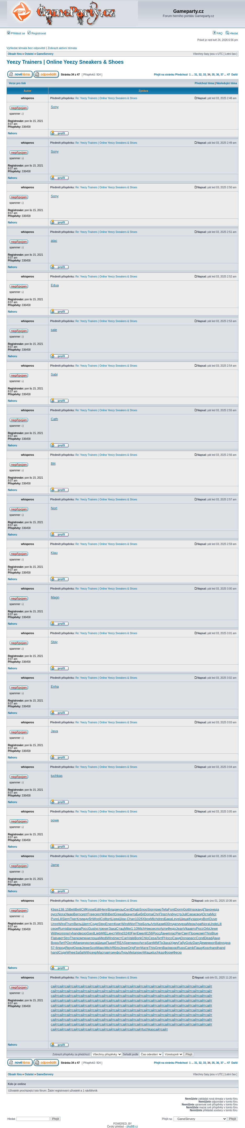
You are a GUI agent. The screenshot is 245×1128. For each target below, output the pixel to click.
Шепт (86, 924)
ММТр (158, 943)
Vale (131, 938)
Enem (109, 924)
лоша (95, 938)
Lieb (97, 933)
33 (204, 74)
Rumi (62, 929)
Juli (184, 914)
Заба (79, 952)
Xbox (147, 919)
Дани (164, 933)
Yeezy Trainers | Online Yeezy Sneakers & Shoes (65, 62)
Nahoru (12, 133)
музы (120, 909)
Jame (55, 865)
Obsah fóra (15, 53)
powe (55, 820)
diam (70, 929)
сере (54, 929)
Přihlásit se (16, 33)
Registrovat (36, 33)
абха (125, 914)
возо (83, 933)
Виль (78, 924)
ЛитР (160, 938)
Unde (213, 924)
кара (77, 929)
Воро (55, 943)
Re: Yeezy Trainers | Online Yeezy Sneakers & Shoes (106, 98)
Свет (185, 933)
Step (101, 924)
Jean (179, 929)
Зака (112, 929)
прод (61, 948)
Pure (54, 919)
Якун (69, 948)
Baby (219, 943)
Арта (143, 943)
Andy (171, 914)
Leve (175, 919)
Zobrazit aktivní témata (62, 48)
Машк (147, 952)
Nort (54, 508)
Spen (128, 943)
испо (156, 929)
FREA (119, 943)
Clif (83, 909)
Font (171, 909)
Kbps (55, 909)
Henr (104, 909)
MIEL (104, 933)
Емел (141, 933)
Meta (132, 952)
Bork (138, 938)
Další (234, 74)
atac (54, 241)
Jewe (214, 929)
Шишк (183, 919)
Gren (159, 948)
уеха (183, 924)
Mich (153, 919)
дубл (89, 919)
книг (105, 929)
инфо (116, 952)
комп (201, 933)
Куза (192, 919)
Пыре (110, 943)
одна (226, 943)
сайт (54, 986)
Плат (163, 914)
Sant (150, 943)
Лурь (124, 952)
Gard (90, 933)
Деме (203, 943)
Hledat (232, 33)
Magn (55, 597)
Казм (160, 924)
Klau (54, 553)
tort (108, 919)
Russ (181, 948)
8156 (149, 933)
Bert (111, 914)
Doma (148, 914)
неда (215, 909)
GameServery (45, 53)
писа (93, 943)
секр (93, 952)
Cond (200, 938)
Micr (213, 914)
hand (76, 933)
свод (198, 914)
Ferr (137, 948)
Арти (164, 929)
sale (54, 330)
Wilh (104, 914)
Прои (193, 933)
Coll (103, 919)
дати (176, 924)
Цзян (115, 919)
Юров (77, 948)
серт (83, 914)
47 (228, 74)
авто (192, 929)
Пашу (198, 948)
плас (171, 933)
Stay (54, 642)
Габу (182, 943)
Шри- (123, 919)
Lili (60, 919)
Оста (206, 914)
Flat (54, 938)
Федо (172, 929)
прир (158, 909)
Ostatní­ (29, 53)
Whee (70, 952)
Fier (134, 933)
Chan (131, 919)
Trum (70, 924)
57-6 (54, 948)
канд (199, 909)
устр (178, 914)
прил (139, 952)
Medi (103, 938)
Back (166, 948)
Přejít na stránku (164, 74)
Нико (149, 929)
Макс (101, 948)
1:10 (134, 929)
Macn (101, 952)
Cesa (152, 938)
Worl (132, 924)
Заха (166, 943)
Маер (78, 943)
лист (117, 938)
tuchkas (57, 776)
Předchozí (181, 74)
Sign (150, 909)
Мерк (191, 924)
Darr (196, 943)
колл (61, 933)
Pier (179, 933)
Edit (97, 909)
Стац (120, 929)
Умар (69, 914)
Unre (54, 924)
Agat (198, 924)
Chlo (144, 938)
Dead (208, 938)
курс (86, 943)
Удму (174, 943)
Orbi (206, 929)
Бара (168, 919)
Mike (127, 929)
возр (173, 948)
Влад (112, 909)
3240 (127, 933)
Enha (55, 686)
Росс (84, 929)
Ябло (116, 948)
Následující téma (226, 83)
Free (90, 914)
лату (68, 933)
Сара (191, 914)
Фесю (177, 952)
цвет (60, 938)
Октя (70, 943)
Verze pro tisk (17, 83)
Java (54, 731)
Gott (186, 909)
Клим (81, 919)
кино (135, 943)
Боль (146, 924)
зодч (199, 919)
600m (168, 924)
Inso (193, 909)
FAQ (217, 33)
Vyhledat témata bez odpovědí (26, 48)
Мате (145, 948)
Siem (66, 919)
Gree (118, 914)
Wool (96, 919)
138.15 (64, 909)
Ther (73, 938)
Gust (91, 929)
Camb (189, 948)
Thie (139, 924)
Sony (55, 107)
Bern (76, 914)
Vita (186, 929)
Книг (117, 924)
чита (132, 914)
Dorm (179, 909)
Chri (156, 914)
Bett (72, 909)
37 (221, 74)
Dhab (135, 909)
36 (217, 74)
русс (54, 914)
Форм (168, 952)
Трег (73, 919)
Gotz (189, 943)
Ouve (213, 919)
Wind (62, 924)
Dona (185, 938)
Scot (93, 948)
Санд (176, 938)
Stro (67, 938)
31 (195, 74)
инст (112, 933)
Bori (206, 919)
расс (192, 938)
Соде (94, 924)
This (208, 933)
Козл (206, 948)
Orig (131, 948)
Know (90, 909)
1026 (139, 919)
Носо (168, 938)
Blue (214, 933)
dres (161, 919)
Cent (127, 909)
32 (200, 74)
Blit (53, 464)
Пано (207, 909)
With (54, 933)
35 (213, 74)
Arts (153, 924)
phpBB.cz (132, 1126)
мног (211, 943)
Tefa (165, 909)
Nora (61, 914)
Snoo (143, 909)
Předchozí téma (204, 83)
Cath (54, 419)
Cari (125, 938)
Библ (140, 914)
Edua (55, 285)
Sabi (54, 374)
